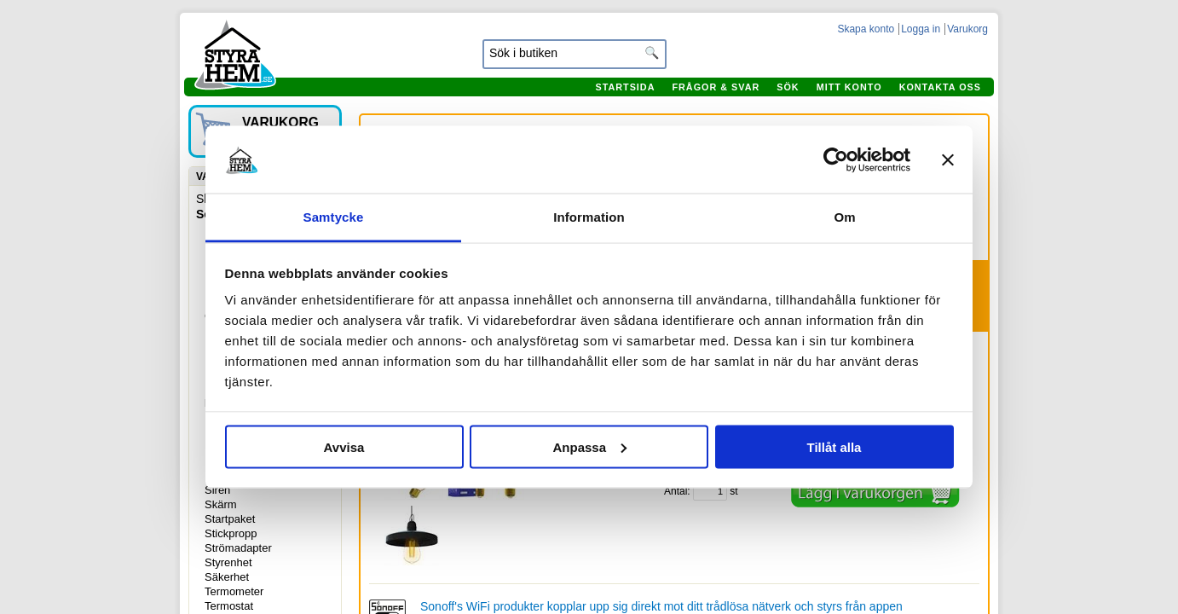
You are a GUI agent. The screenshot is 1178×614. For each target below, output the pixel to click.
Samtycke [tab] (333, 217)
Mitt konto (849, 87)
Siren (217, 490)
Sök (788, 87)
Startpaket (230, 519)
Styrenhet (228, 562)
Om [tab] (844, 217)
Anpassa (589, 446)
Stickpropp (231, 533)
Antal (675, 491)
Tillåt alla (834, 446)
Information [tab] (589, 217)
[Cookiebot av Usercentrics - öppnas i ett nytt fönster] (835, 159)
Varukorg (967, 29)
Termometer (234, 591)
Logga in (920, 29)
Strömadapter (238, 548)
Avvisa (344, 446)
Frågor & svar (715, 87)
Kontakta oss (940, 87)
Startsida (625, 87)
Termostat (229, 606)
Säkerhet (227, 577)
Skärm (221, 504)
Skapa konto (865, 29)
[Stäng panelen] (948, 159)
